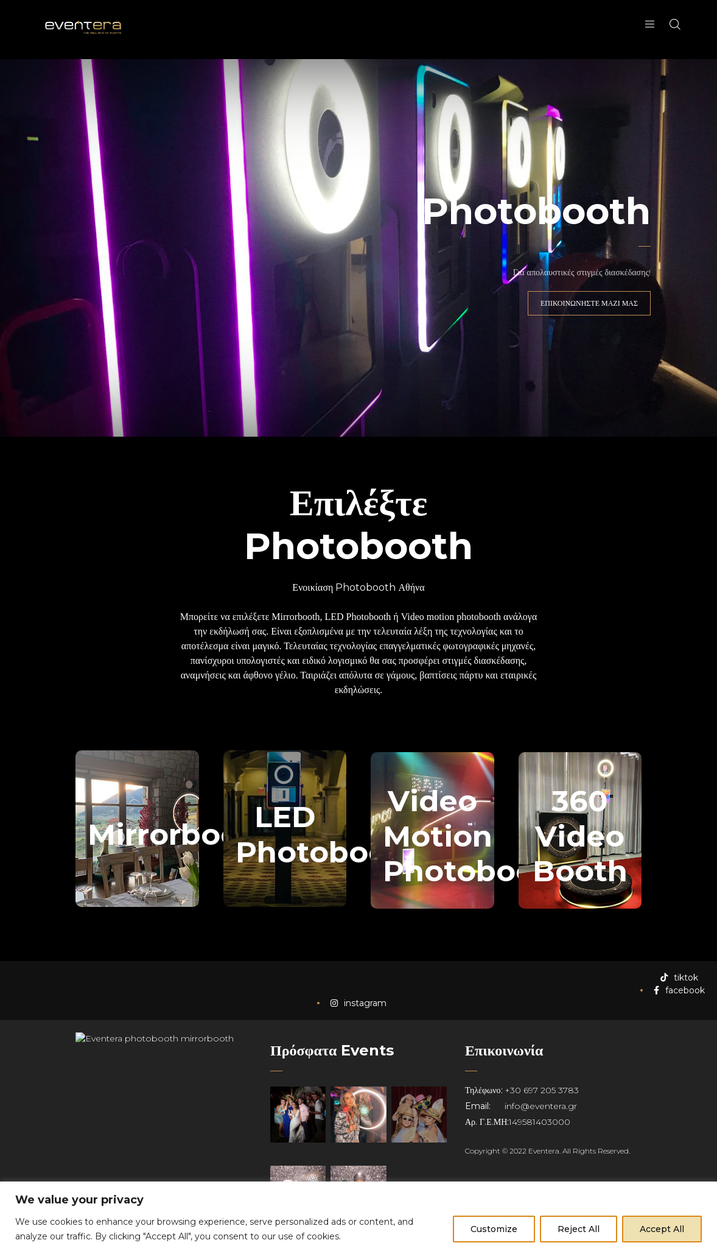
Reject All (579, 1229)
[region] (358, 1218)
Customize (493, 1229)
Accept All (662, 1229)
